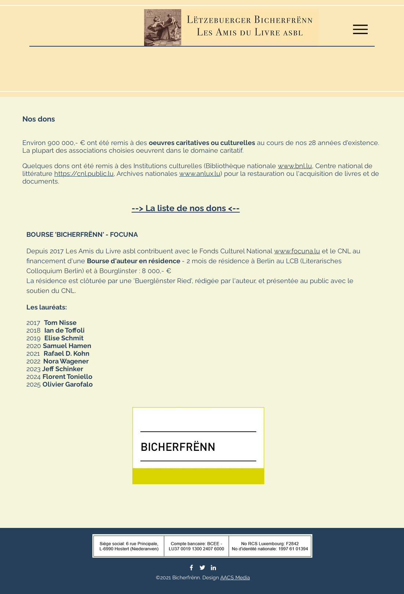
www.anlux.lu (199, 173)
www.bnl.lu (295, 166)
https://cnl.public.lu (84, 173)
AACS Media (235, 577)
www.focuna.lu (297, 251)
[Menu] (360, 29)
